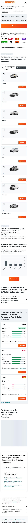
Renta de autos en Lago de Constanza (13, 521)
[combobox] (6, 11)
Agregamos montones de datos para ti (14, 509)
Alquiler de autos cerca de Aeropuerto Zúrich (13, 478)
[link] (14, 279)
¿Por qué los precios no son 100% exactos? (14, 511)
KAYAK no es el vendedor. (14, 506)
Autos (12, 519)
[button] (2, 2)
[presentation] (26, 312)
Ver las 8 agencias (5, 402)
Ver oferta (22, 86)
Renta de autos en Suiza (20, 519)
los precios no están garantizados (13, 502)
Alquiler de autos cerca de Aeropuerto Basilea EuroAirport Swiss (13, 482)
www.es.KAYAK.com (5, 519)
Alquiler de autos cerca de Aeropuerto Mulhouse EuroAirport (13, 485)
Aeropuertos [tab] (6, 467)
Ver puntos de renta (22, 341)
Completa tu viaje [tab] (16, 467)
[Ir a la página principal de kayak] (9, 2)
